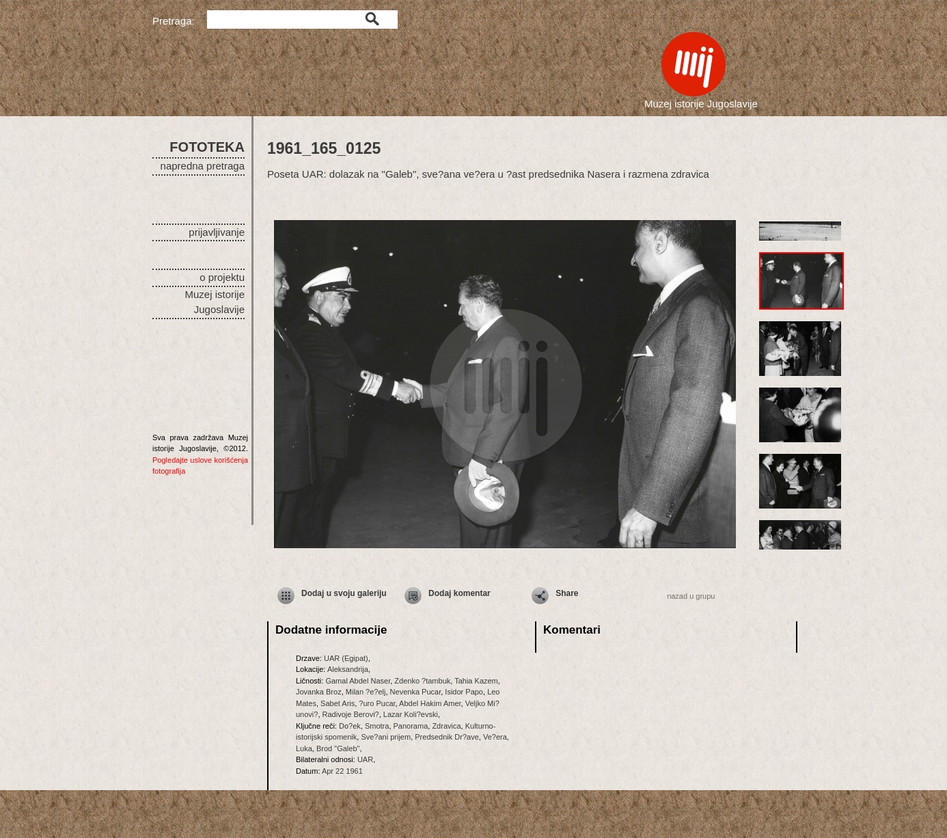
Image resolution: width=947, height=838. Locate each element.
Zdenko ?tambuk (422, 681)
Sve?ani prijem (386, 737)
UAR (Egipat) (346, 658)
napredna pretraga (203, 166)
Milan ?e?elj (366, 692)
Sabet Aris (337, 703)
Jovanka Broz (319, 692)
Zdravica (446, 726)
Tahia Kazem (476, 681)
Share (566, 593)
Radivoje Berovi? (350, 714)
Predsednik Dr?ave (447, 737)
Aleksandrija (347, 669)
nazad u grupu (691, 596)
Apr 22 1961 (342, 771)
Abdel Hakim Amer (430, 703)
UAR (365, 759)
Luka (304, 748)
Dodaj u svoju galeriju (344, 593)
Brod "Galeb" (337, 748)
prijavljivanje (217, 232)
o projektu (222, 277)
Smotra (377, 726)
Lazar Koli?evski (410, 714)
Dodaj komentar (459, 593)
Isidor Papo (464, 692)
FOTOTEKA (207, 146)
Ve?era (495, 737)
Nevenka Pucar (415, 692)
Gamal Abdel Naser (357, 681)
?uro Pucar (377, 703)
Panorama (411, 726)
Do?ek (350, 726)
